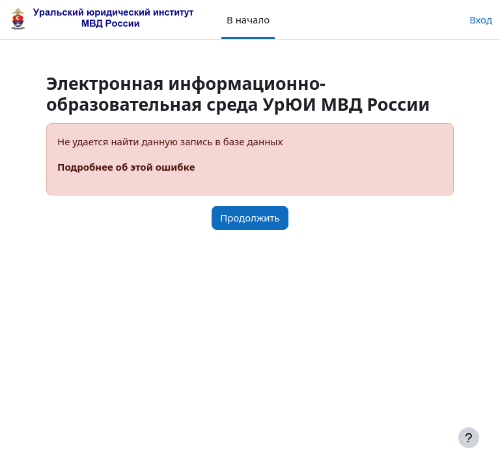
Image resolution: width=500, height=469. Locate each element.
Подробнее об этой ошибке (126, 166)
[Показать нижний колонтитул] (468, 437)
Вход (480, 19)
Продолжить (250, 217)
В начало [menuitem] (248, 19)
